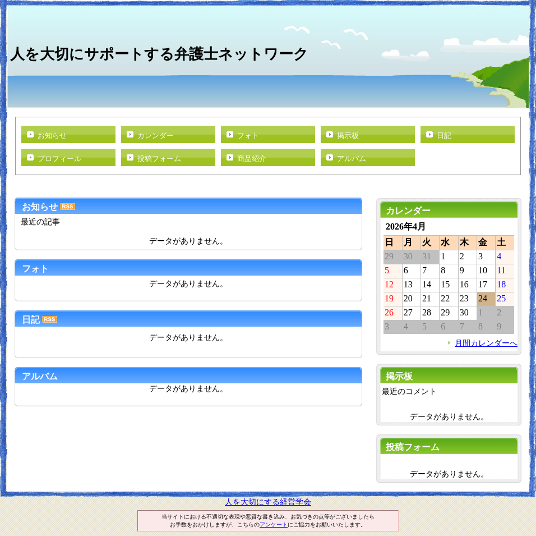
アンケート (274, 524)
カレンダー (155, 135)
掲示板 (348, 135)
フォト (248, 135)
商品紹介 (251, 158)
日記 (444, 135)
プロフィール (59, 158)
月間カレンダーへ (486, 342)
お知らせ (52, 135)
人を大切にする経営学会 (268, 501)
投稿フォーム (159, 158)
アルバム (351, 158)
